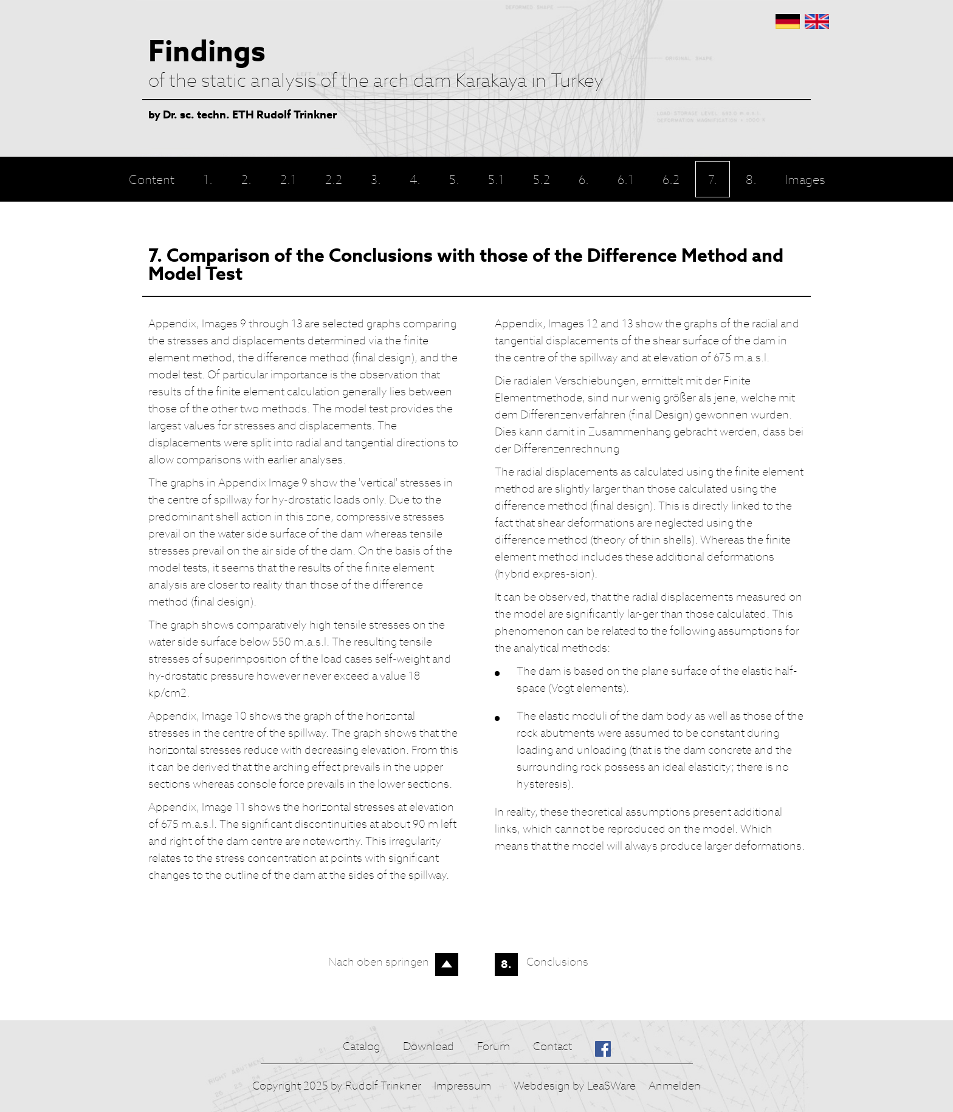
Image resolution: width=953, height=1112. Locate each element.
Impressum (462, 1086)
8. (506, 964)
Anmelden (675, 1086)
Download (428, 1046)
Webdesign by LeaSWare (575, 1086)
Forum (493, 1046)
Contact (552, 1046)
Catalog (361, 1046)
